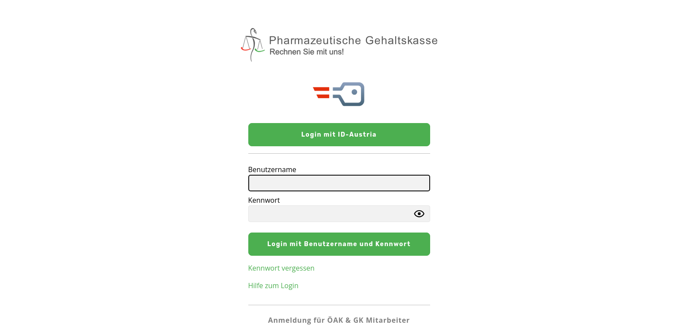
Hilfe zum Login (273, 285)
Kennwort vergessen (281, 268)
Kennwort (264, 200)
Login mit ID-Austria (339, 134)
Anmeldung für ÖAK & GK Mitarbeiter (339, 320)
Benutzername (272, 169)
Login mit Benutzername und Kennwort (338, 244)
